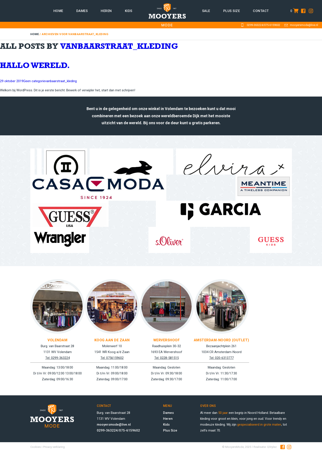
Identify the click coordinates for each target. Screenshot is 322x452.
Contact (261, 11)
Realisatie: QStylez (265, 447)
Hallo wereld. (35, 67)
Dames (82, 11)
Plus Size (170, 430)
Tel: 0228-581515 (166, 358)
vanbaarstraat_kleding (119, 47)
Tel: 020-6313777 (221, 358)
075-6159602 (272, 25)
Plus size (231, 11)
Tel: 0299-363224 (57, 358)
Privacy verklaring (54, 447)
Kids (128, 11)
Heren (106, 11)
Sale (206, 11)
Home (58, 11)
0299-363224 (255, 25)
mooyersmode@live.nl (304, 25)
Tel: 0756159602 (112, 358)
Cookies (35, 447)
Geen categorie (34, 81)
